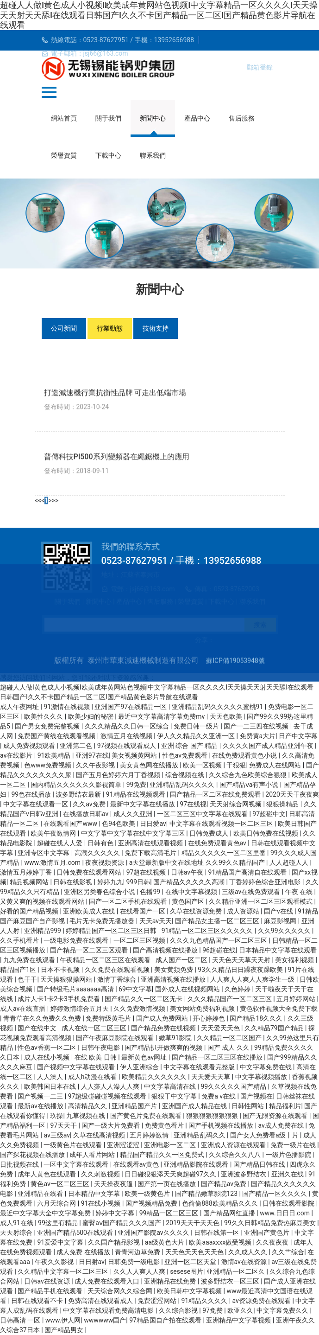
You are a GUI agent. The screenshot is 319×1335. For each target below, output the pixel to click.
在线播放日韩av (86, 814)
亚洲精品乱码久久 (200, 1135)
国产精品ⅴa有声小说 (249, 784)
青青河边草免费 (138, 1252)
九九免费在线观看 (29, 960)
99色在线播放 (31, 794)
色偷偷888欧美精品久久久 (220, 1203)
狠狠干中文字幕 (174, 1096)
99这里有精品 (58, 1222)
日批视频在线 (20, 1164)
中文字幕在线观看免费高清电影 (109, 1310)
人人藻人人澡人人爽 (111, 1086)
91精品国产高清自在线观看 (248, 872)
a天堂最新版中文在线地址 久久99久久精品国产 (197, 862)
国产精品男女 (64, 1330)
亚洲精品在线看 (41, 1193)
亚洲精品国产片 (135, 1106)
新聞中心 (153, 118)
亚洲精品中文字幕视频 (239, 1320)
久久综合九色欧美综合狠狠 (248, 775)
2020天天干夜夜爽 (292, 794)
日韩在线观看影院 (289, 1203)
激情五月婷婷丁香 (26, 872)
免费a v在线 (219, 1096)
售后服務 (242, 118)
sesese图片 (186, 1271)
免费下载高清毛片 (151, 852)
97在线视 (193, 804)
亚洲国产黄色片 (267, 1232)
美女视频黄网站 (135, 755)
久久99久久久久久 (285, 930)
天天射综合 (17, 1232)
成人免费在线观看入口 (108, 1281)
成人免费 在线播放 (84, 1252)
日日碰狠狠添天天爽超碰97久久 (171, 1174)
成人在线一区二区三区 (95, 1028)
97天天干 (64, 1125)
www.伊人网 (63, 1320)
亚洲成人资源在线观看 (234, 1145)
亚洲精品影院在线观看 (196, 1164)
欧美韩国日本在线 (50, 1086)
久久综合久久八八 (235, 1154)
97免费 (213, 1310)
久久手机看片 (20, 940)
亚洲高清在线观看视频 (151, 843)
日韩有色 (101, 843)
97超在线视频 (147, 872)
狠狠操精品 (283, 804)
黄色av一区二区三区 (61, 1184)
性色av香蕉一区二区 (48, 1047)
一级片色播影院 (289, 1154)
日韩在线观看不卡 (37, 1300)
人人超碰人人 (289, 862)
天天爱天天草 (211, 1076)
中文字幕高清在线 (170, 1086)
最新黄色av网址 (145, 1057)
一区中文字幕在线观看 (77, 1164)
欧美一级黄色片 (148, 1193)
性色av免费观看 (185, 755)
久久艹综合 (288, 1252)
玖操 (56, 1115)
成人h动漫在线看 (93, 1076)
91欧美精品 (55, 755)
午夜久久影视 (55, 1261)
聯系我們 (153, 155)
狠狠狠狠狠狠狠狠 (212, 1115)
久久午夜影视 (96, 765)
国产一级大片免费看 (111, 1125)
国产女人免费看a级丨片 (265, 1135)
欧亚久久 (240, 1310)
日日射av (92, 1261)
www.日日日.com (285, 1213)
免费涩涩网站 (158, 1300)
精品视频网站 (30, 882)
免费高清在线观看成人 (101, 1300)
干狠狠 (236, 765)
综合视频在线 (185, 775)
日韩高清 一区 (21, 1320)
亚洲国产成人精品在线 (195, 1106)
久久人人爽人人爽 (140, 1271)
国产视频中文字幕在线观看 (76, 1067)
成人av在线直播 (23, 1008)
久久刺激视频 (101, 1174)
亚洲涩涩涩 (124, 1145)
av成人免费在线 (282, 1125)
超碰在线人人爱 (60, 843)
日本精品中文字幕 (94, 1193)
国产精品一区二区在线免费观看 (216, 794)
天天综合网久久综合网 (121, 1291)
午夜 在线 (299, 891)
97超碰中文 (269, 814)
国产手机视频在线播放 (221, 1125)
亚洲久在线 (288, 1174)
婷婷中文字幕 (115, 1213)
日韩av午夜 (188, 872)
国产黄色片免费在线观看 (146, 1115)
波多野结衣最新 (79, 794)
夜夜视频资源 (105, 862)
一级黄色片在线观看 (73, 1145)
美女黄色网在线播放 (150, 765)
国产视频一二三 (41, 1096)
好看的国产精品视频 (30, 911)
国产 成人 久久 (229, 1047)
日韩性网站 (248, 1106)
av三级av (57, 1135)
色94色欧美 (119, 823)
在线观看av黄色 (137, 1164)
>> (54, 1018)
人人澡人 (50, 1076)
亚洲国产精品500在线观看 (75, 1232)
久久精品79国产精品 (274, 1028)
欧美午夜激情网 (54, 833)
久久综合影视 (179, 1310)
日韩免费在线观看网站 (89, 872)
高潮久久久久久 (98, 852)
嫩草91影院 (176, 1037)
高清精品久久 (88, 1106)
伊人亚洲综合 (140, 1067)
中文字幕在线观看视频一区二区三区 (222, 823)
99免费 (136, 784)
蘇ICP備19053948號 (235, 730)
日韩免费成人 (209, 833)
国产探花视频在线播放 (33, 1154)
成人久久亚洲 (133, 814)
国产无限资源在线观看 (276, 1115)
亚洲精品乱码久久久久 (183, 784)
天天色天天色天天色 (195, 1252)
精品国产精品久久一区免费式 (163, 1154)
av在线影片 (17, 755)
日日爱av (153, 823)
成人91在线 (17, 1222)
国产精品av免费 (224, 1184)
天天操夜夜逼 (114, 1184)
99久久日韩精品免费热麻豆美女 (270, 1222)
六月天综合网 (57, 1203)
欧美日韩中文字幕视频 (190, 1291)
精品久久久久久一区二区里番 (224, 852)
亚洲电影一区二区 (170, 1145)
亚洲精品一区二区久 (236, 1271)
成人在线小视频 (47, 1057)
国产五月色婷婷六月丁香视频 (119, 775)
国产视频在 (256, 1096)
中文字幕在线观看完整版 (199, 1067)
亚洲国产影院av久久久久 (154, 1232)
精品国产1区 (19, 969)
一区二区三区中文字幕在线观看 (203, 814)
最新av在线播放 (41, 1106)
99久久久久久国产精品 (234, 1086)
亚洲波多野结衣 (244, 1174)
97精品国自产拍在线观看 (166, 1320)
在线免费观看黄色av (218, 843)
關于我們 (108, 118)
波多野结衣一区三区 (231, 1281)
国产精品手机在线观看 (51, 1291)
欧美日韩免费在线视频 (266, 833)
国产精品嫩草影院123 (207, 1193)
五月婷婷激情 (150, 1135)
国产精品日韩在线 (260, 1164)
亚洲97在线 (92, 755)
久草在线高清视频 (99, 1135)
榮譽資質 (64, 155)
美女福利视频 (295, 960)
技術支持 (156, 328)
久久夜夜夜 (273, 1242)
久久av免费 (90, 804)
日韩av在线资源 (47, 1281)
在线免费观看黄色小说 (245, 755)
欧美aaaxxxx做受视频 (221, 1242)
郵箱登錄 (260, 67)
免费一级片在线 (293, 1145)
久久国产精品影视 (114, 1242)
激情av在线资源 (245, 1261)
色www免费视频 (48, 765)
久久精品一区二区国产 (230, 1037)
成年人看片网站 (92, 1154)
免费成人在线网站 (275, 765)
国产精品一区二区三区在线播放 (218, 1057)
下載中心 (108, 155)
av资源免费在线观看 (262, 1300)
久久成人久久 (248, 1252)
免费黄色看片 (165, 1125)
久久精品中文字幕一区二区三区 (64, 1271)
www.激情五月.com (53, 862)
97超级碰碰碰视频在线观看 (108, 1096)
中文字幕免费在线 (266, 1067)
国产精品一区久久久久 (275, 1193)
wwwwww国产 (105, 1320)
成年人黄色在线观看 (47, 1174)
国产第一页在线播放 (167, 1184)
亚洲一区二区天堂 (191, 1261)
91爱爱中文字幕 (61, 1242)
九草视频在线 (86, 1115)
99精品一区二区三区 (169, 1213)
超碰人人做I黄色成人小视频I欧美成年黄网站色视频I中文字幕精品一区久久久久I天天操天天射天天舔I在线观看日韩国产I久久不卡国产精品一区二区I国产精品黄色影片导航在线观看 (159, 15)
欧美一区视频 (203, 765)
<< (38, 1018)
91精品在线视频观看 (136, 794)
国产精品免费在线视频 (164, 1028)
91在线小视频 (101, 1203)
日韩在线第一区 (217, 1232)
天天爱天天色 (221, 1028)
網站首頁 (64, 118)
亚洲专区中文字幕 (44, 852)
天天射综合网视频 (236, 804)
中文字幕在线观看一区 (36, 804)
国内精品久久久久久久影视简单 (77, 784)
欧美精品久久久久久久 (155, 1076)
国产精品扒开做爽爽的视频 (164, 1047)
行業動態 (110, 328)
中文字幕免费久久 (283, 1310)
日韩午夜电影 (101, 1047)
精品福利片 (285, 1106)
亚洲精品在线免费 (170, 1281)
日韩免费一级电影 (134, 1261)
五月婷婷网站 (296, 999)
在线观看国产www (71, 823)
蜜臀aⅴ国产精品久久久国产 (122, 1222)
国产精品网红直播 (229, 1213)
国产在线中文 (38, 1028)
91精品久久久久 (205, 1300)
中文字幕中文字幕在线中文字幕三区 (133, 833)
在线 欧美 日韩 (96, 1057)
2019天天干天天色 (193, 1222)
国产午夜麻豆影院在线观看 (115, 1037)
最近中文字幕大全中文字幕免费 (46, 1213)
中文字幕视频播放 (261, 1076)
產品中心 (197, 118)
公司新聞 (64, 328)
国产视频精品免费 (152, 1203)
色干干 (27, 979)
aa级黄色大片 (165, 1242)
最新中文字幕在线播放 (143, 804)
